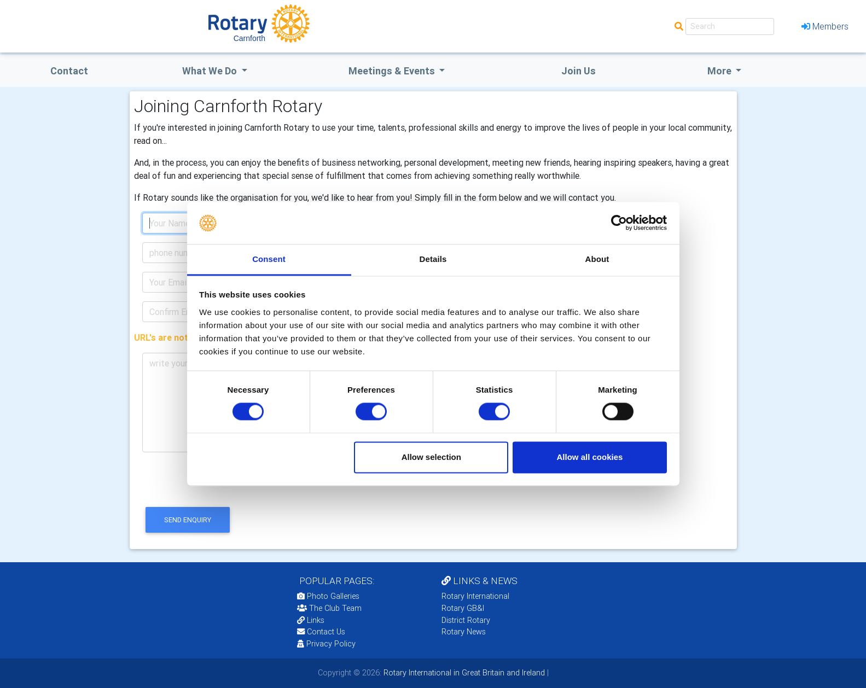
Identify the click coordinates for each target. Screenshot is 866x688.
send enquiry (187, 519)
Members (824, 26)
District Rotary (465, 620)
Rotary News (463, 632)
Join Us (578, 71)
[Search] (729, 26)
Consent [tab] (269, 259)
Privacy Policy (326, 644)
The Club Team (329, 608)
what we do (210, 71)
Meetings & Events (392, 71)
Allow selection (431, 457)
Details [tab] (433, 259)
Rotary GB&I (462, 608)
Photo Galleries (328, 596)
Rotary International (475, 596)
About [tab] (597, 259)
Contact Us (321, 632)
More (720, 71)
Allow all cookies (589, 457)
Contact (69, 71)
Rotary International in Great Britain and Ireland (463, 673)
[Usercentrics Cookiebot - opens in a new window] (619, 223)
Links (310, 620)
